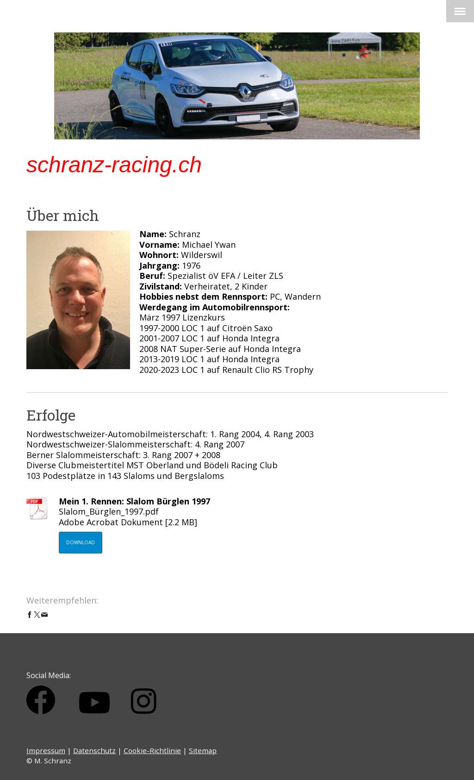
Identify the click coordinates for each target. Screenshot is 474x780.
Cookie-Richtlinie (152, 750)
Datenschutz (94, 750)
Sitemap (203, 750)
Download (80, 542)
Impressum (45, 750)
